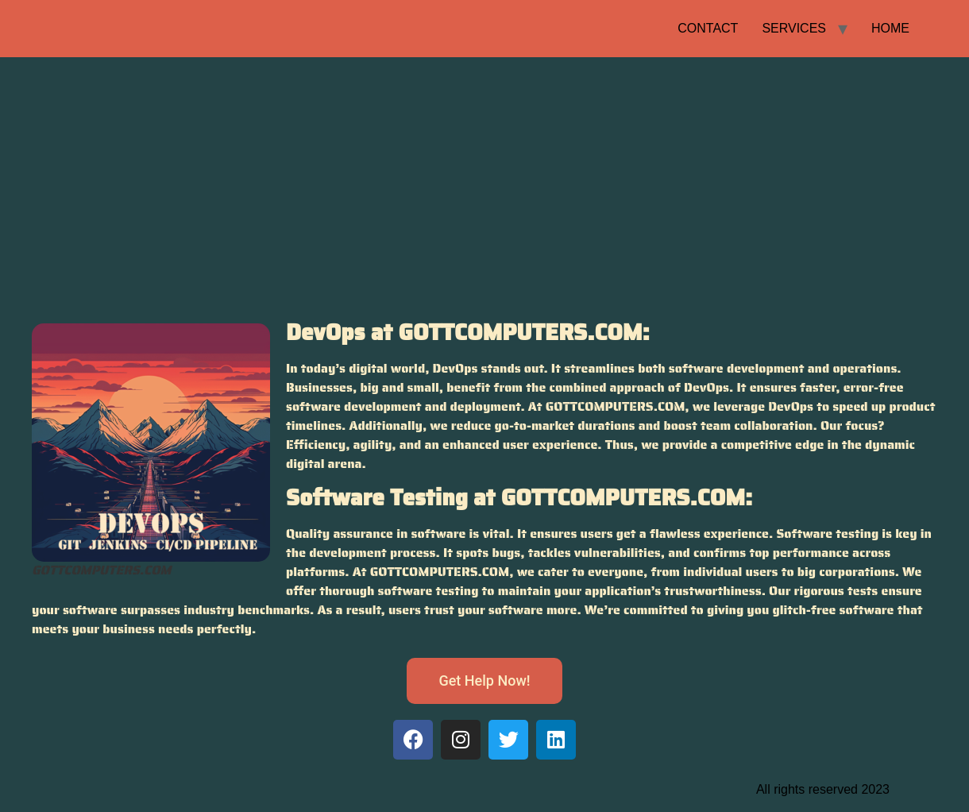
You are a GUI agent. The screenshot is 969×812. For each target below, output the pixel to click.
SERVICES (794, 28)
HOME (890, 28)
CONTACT (708, 28)
